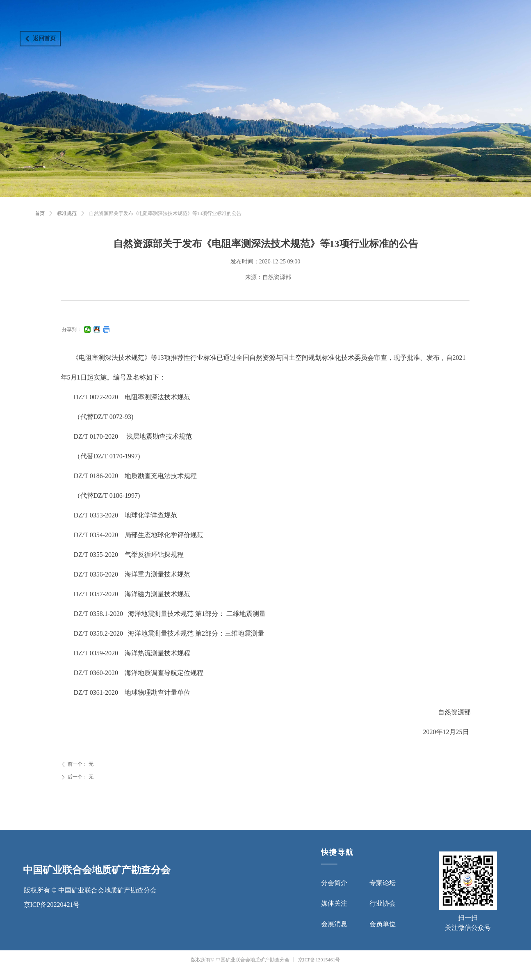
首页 (40, 213)
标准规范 (67, 213)
